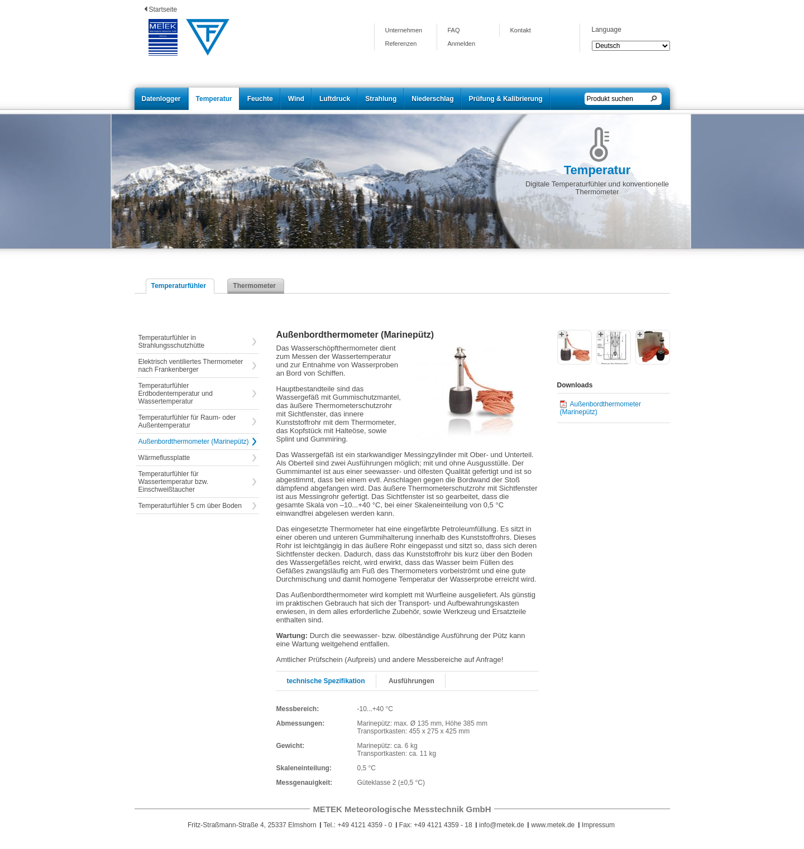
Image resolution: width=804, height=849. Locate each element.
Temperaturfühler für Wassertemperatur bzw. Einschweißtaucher (173, 481)
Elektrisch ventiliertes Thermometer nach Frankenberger (190, 365)
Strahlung (380, 99)
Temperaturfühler (178, 286)
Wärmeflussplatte (164, 458)
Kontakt (520, 30)
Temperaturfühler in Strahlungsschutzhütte (171, 341)
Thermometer (254, 286)
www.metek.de (553, 825)
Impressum (598, 825)
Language (606, 29)
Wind (296, 99)
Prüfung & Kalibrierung (506, 99)
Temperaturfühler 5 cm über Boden (190, 506)
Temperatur (214, 99)
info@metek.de (501, 825)
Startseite (163, 9)
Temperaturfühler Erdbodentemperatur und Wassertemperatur (175, 393)
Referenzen (401, 43)
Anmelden (462, 43)
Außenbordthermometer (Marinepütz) (193, 441)
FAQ (454, 30)
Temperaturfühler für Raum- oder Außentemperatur (187, 421)
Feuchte (260, 99)
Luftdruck (334, 99)
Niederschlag (432, 99)
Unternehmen (404, 30)
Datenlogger (161, 99)
